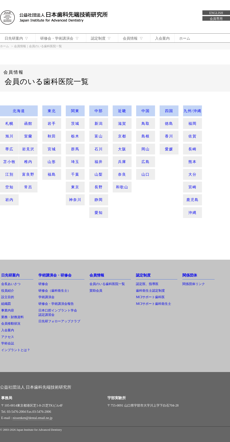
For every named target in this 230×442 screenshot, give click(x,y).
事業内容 (7, 310)
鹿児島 (192, 200)
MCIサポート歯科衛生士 (153, 303)
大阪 (122, 149)
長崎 (192, 149)
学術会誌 (7, 343)
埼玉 (75, 162)
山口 (145, 174)
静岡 (99, 200)
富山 (99, 136)
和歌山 (122, 187)
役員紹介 (7, 290)
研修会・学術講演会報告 (56, 303)
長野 (99, 187)
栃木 (75, 136)
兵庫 (122, 162)
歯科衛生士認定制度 (150, 290)
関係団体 (189, 275)
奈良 (122, 174)
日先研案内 (17, 38)
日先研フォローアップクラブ (59, 321)
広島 (145, 162)
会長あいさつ (10, 284)
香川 (169, 136)
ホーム (187, 38)
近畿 (122, 111)
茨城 (75, 123)
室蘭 (28, 136)
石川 (99, 149)
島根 (145, 136)
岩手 (52, 123)
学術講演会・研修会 (55, 275)
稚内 (28, 162)
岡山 (145, 149)
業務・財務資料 (12, 317)
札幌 (9, 123)
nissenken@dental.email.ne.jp (32, 418)
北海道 (19, 111)
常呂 (28, 187)
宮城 (52, 149)
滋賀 (122, 123)
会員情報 (135, 38)
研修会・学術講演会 (60, 38)
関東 (75, 111)
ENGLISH (216, 13)
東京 (75, 187)
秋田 (52, 136)
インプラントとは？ (15, 350)
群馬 (75, 149)
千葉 (75, 174)
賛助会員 (95, 290)
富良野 (28, 174)
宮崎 (192, 187)
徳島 (169, 123)
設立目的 (7, 297)
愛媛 (169, 149)
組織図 (6, 303)
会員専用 (216, 18)
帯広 (9, 149)
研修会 (43, 284)
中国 (145, 111)
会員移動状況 (10, 323)
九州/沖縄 (192, 111)
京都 (122, 136)
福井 (99, 162)
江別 (9, 174)
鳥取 (145, 123)
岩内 (9, 200)
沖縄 (192, 213)
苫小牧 (9, 162)
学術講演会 (46, 297)
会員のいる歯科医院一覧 (107, 284)
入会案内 (165, 38)
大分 (192, 174)
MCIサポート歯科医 (150, 297)
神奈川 (75, 200)
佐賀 (192, 136)
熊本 (192, 162)
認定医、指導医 (147, 284)
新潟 (99, 123)
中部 (99, 111)
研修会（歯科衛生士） (54, 290)
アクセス (7, 337)
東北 (52, 111)
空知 (9, 187)
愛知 (99, 213)
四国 (169, 111)
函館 (28, 123)
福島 (52, 174)
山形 (52, 162)
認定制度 (102, 38)
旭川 (9, 136)
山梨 (99, 174)
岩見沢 (28, 149)
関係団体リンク (193, 284)
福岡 (192, 123)
